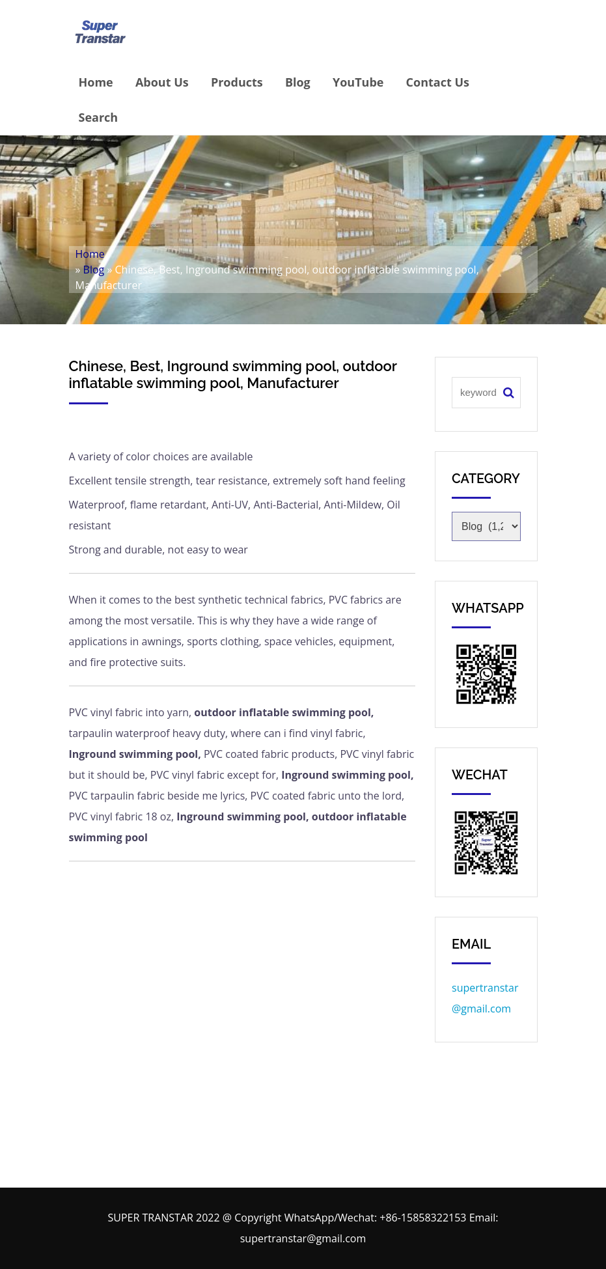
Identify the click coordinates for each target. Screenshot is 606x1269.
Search (98, 117)
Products (237, 82)
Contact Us (437, 82)
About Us (162, 82)
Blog (297, 82)
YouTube (358, 82)
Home (96, 82)
